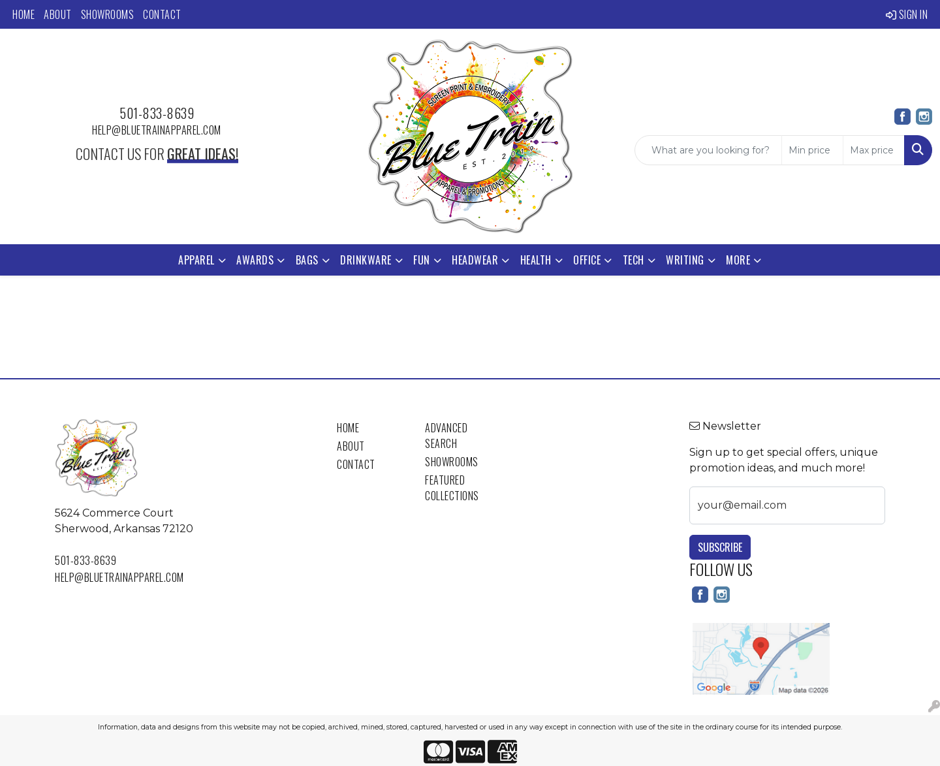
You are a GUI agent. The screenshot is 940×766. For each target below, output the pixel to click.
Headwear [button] (475, 260)
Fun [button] (421, 260)
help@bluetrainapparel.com (156, 130)
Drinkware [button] (366, 260)
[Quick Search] (708, 150)
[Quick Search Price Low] (812, 150)
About (58, 14)
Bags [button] (307, 260)
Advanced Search (446, 435)
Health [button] (536, 260)
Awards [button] (255, 260)
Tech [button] (633, 260)
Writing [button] (685, 260)
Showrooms (107, 14)
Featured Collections (452, 487)
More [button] (738, 260)
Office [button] (587, 260)
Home (23, 14)
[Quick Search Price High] (874, 150)
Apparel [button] (196, 260)
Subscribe (720, 547)
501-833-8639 (156, 113)
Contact (162, 14)
